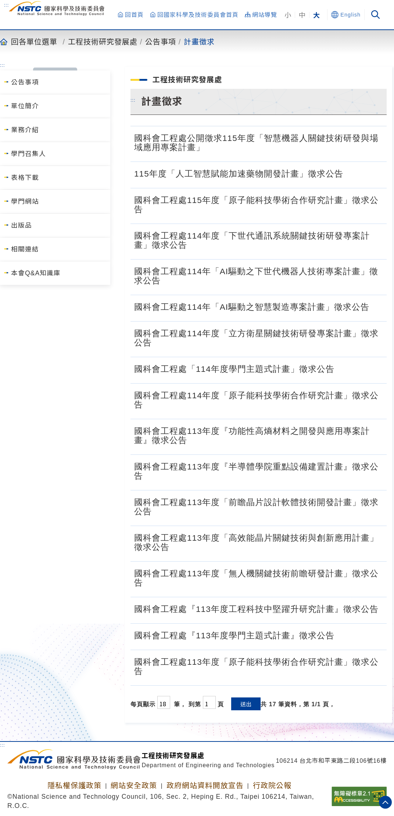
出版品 (21, 225)
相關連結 (25, 249)
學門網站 (25, 201)
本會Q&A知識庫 (36, 273)
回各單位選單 (34, 41)
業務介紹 (25, 130)
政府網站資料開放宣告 (205, 785)
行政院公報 (272, 785)
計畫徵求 (199, 41)
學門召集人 (28, 153)
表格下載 (25, 177)
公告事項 (160, 41)
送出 (245, 704)
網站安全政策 (134, 785)
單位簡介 (25, 106)
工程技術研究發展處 (102, 41)
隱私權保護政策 (74, 785)
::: (6, 4)
